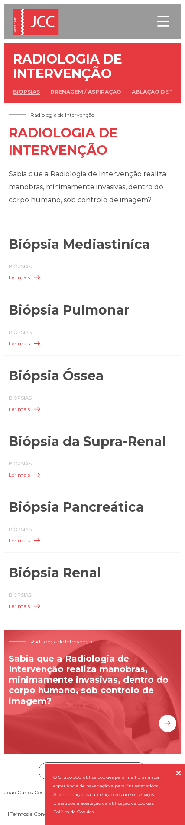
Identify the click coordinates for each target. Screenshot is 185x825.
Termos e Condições (34, 814)
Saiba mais (167, 723)
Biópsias (26, 92)
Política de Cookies (73, 812)
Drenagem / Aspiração (85, 92)
